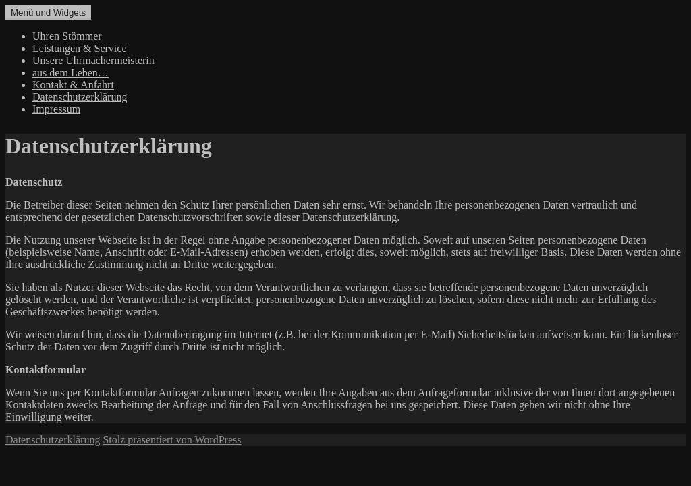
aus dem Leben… (70, 72)
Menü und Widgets (48, 12)
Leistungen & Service (79, 48)
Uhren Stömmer (67, 36)
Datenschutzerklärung (79, 97)
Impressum (56, 109)
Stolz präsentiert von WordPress (172, 440)
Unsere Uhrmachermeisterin (93, 60)
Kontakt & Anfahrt (73, 84)
